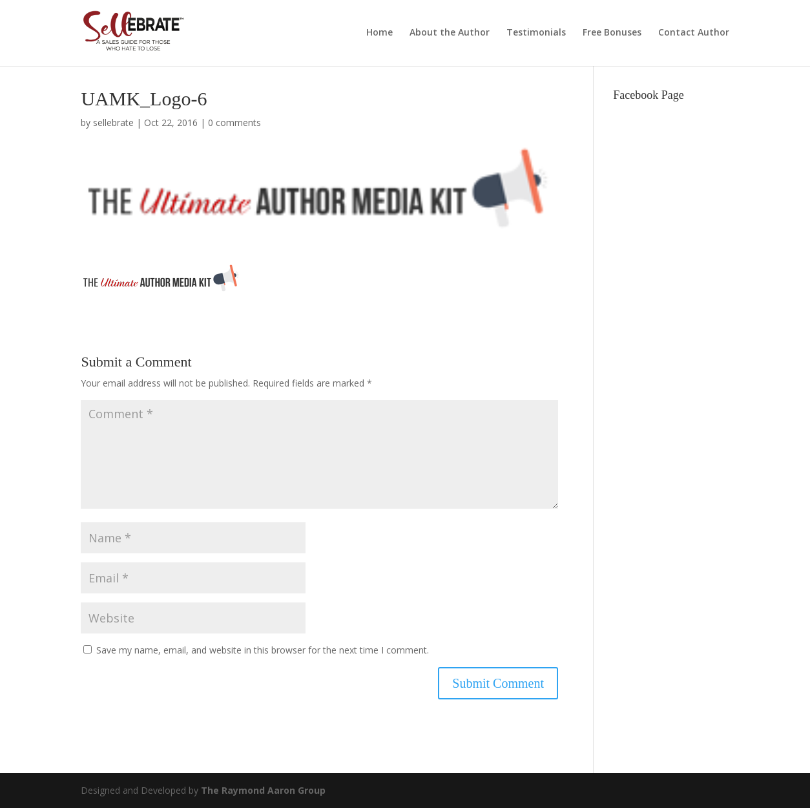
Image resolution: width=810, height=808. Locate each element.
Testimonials (536, 33)
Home (379, 33)
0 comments (234, 122)
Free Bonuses (612, 33)
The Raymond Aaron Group (263, 790)
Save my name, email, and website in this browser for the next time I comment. (262, 650)
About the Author (450, 33)
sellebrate (113, 122)
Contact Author (693, 33)
